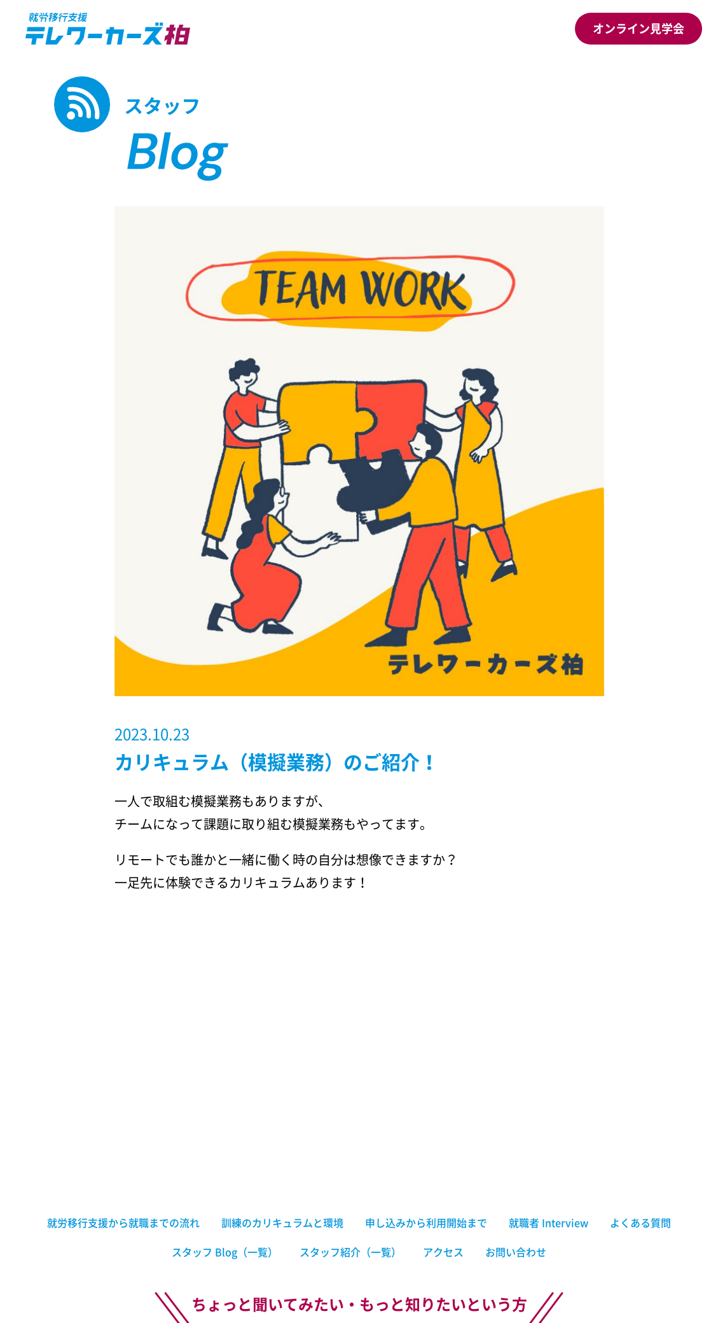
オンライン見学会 (638, 28)
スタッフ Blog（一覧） (225, 1251)
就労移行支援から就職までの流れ (123, 1222)
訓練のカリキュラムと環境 (282, 1222)
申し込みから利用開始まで (426, 1222)
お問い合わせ (515, 1251)
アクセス (443, 1251)
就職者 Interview (548, 1222)
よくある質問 (640, 1222)
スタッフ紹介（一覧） (350, 1251)
